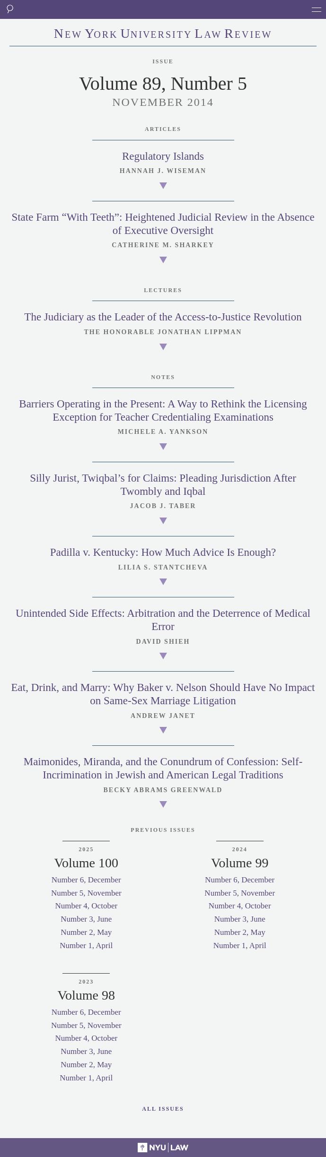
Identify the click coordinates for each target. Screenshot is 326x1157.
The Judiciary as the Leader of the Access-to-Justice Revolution (162, 317)
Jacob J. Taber (163, 505)
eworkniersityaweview (163, 34)
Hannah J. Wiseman (163, 170)
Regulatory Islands (163, 156)
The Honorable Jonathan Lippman (163, 332)
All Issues (163, 1108)
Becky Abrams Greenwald (163, 790)
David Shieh (163, 641)
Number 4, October (86, 905)
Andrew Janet (163, 715)
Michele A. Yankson (163, 431)
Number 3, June (86, 919)
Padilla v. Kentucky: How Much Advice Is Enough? (163, 552)
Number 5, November (86, 893)
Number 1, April (86, 945)
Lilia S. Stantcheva (163, 567)
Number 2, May (86, 932)
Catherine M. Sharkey (163, 245)
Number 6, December (86, 879)
